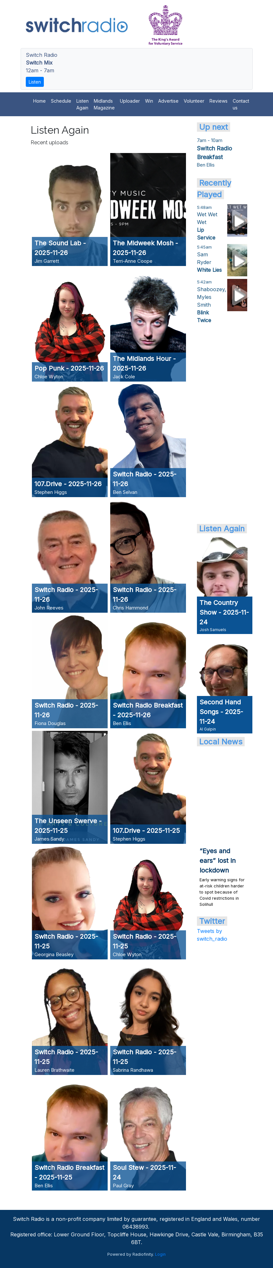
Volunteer (194, 101)
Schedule (61, 101)
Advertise (168, 101)
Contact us (241, 104)
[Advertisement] (222, 423)
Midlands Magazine (104, 104)
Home (39, 101)
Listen (35, 82)
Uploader (130, 101)
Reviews (219, 101)
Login (160, 1254)
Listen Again (82, 104)
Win (149, 101)
